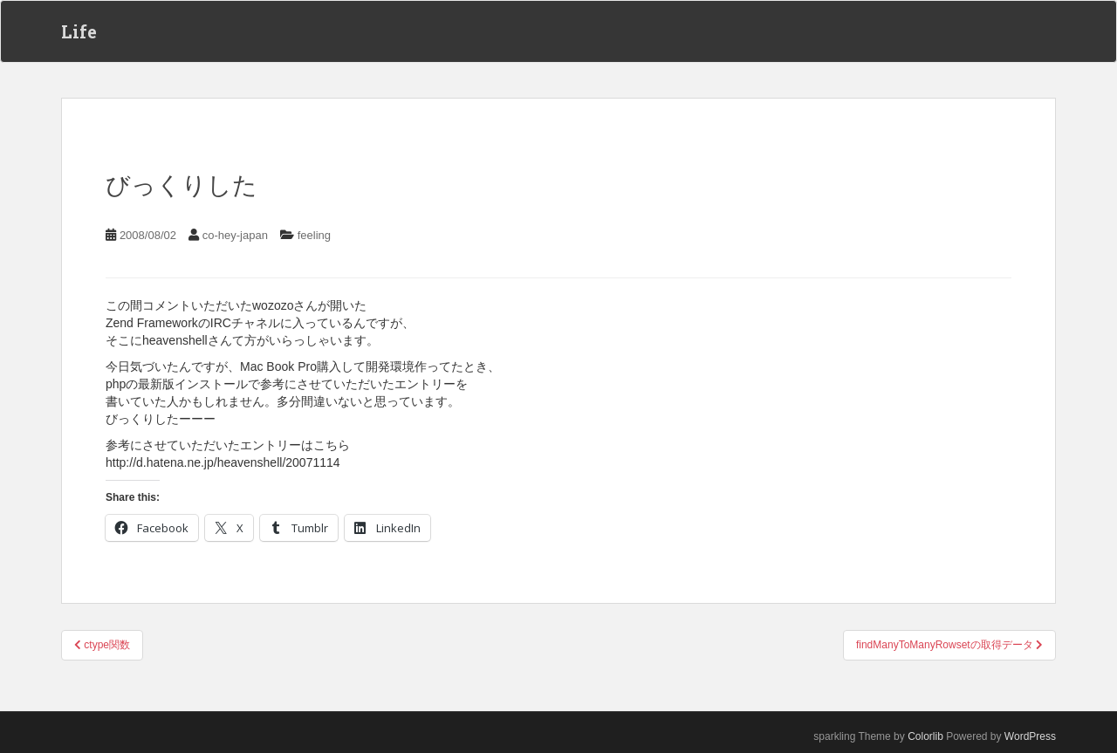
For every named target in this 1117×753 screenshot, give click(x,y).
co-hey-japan (235, 235)
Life (79, 31)
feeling (314, 235)
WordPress (1030, 736)
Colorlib (925, 736)
